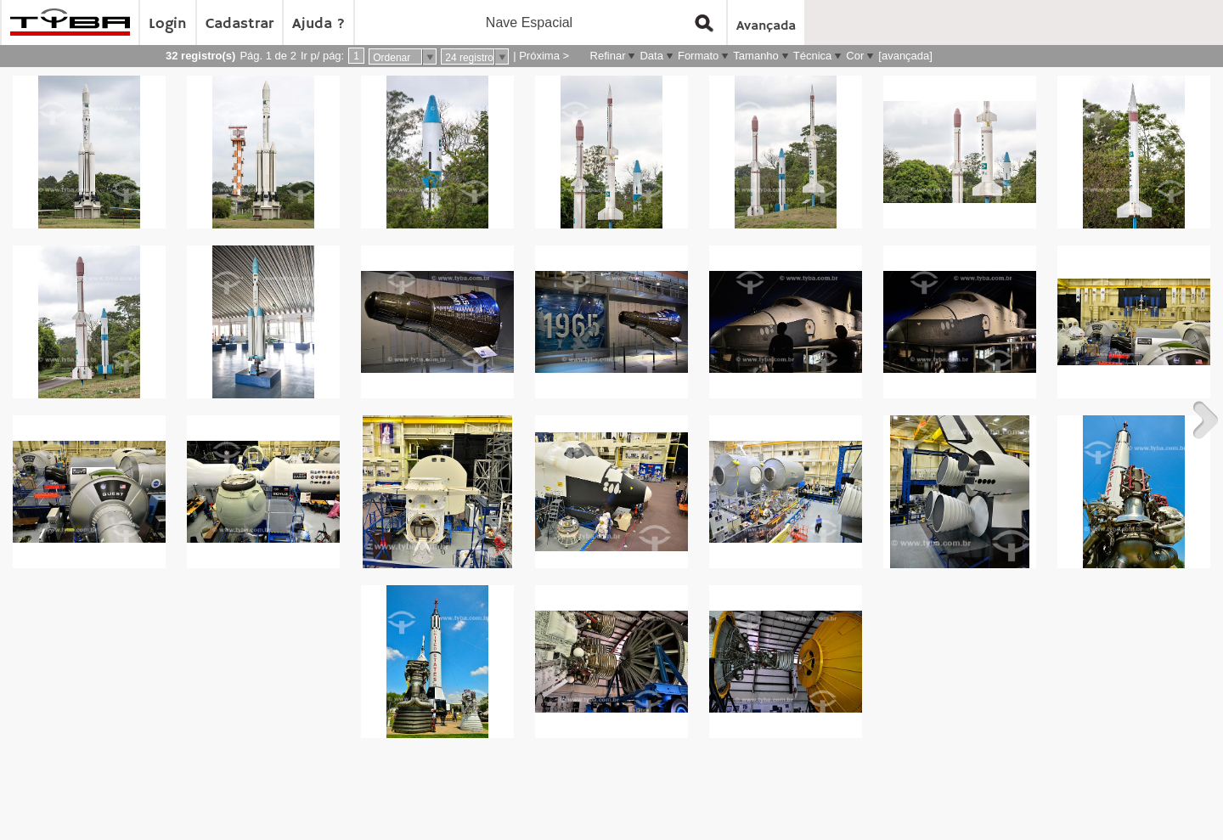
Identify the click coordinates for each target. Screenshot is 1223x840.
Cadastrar (239, 23)
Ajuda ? (318, 23)
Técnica (812, 55)
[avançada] (905, 55)
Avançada (766, 26)
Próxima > (544, 55)
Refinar (608, 55)
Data (651, 55)
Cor (855, 55)
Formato (698, 55)
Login (168, 23)
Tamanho (755, 55)
